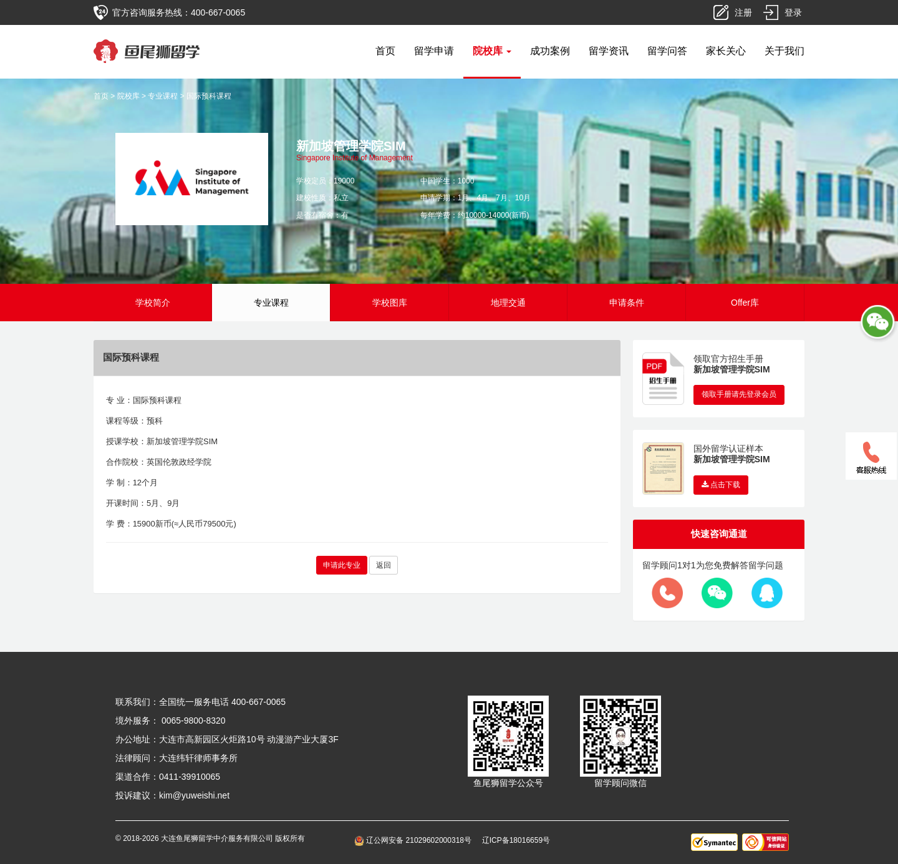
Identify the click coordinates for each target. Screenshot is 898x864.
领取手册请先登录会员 (739, 394)
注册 (743, 12)
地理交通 (508, 303)
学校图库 (389, 303)
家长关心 (726, 51)
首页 (385, 51)
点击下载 (721, 484)
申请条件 (626, 303)
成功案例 (550, 51)
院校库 (128, 96)
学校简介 (152, 303)
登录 (793, 12)
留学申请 (434, 51)
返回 (383, 565)
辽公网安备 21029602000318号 (415, 840)
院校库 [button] (492, 51)
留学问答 (667, 51)
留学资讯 (609, 51)
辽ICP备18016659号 (516, 840)
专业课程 (163, 96)
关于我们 (784, 51)
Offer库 (745, 303)
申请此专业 (341, 565)
